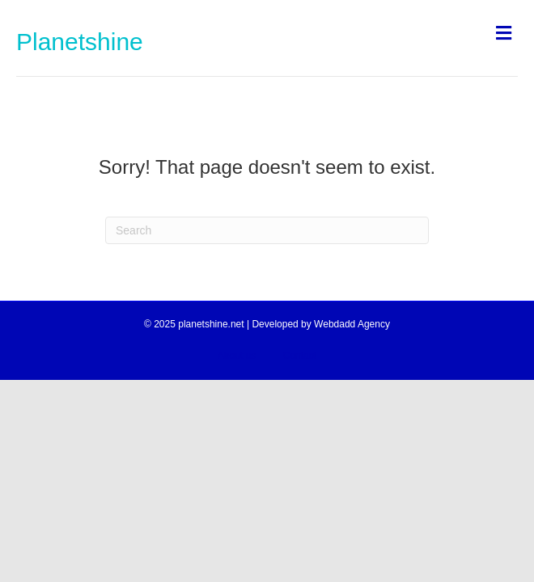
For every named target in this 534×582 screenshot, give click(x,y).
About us (237, 355)
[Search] (267, 230)
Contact (299, 355)
